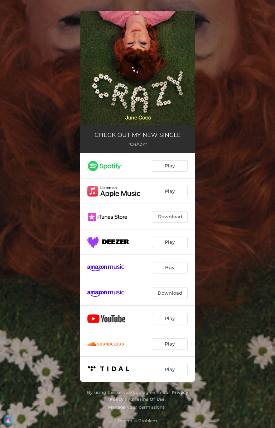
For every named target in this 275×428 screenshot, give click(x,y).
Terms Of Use (150, 399)
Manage (117, 407)
